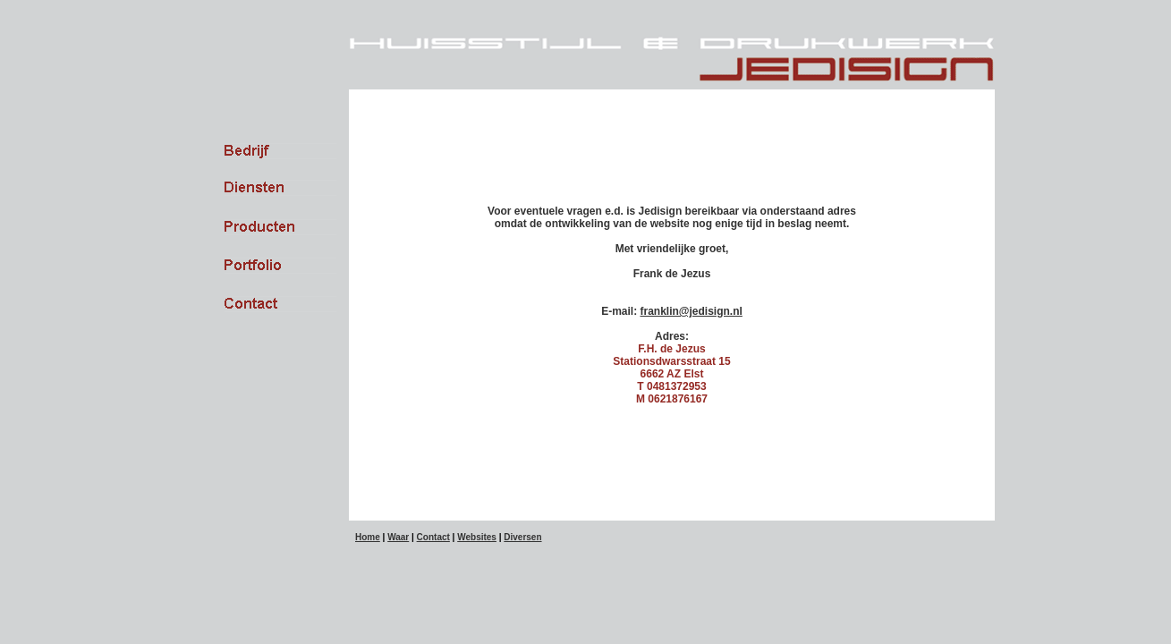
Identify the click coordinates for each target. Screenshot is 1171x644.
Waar (398, 537)
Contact (433, 537)
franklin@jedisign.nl (691, 311)
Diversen (522, 537)
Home (367, 537)
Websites (476, 537)
